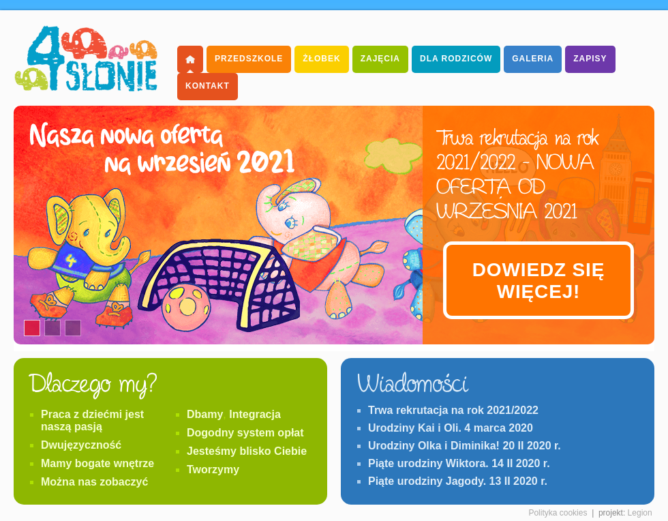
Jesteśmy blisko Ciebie (247, 451)
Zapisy (590, 58)
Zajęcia (380, 58)
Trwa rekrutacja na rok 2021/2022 (453, 410)
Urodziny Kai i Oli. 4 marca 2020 (450, 428)
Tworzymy (213, 469)
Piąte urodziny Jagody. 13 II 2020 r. (457, 481)
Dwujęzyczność (81, 445)
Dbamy (205, 414)
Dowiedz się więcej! (538, 280)
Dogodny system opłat (245, 432)
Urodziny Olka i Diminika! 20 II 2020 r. (464, 445)
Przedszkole (249, 58)
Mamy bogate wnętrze (97, 463)
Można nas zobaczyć (94, 482)
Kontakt (207, 86)
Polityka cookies (557, 513)
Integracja (255, 414)
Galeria (532, 58)
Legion (640, 513)
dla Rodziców (456, 58)
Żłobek (321, 58)
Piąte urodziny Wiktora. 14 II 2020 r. (459, 463)
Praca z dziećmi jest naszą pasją (92, 420)
